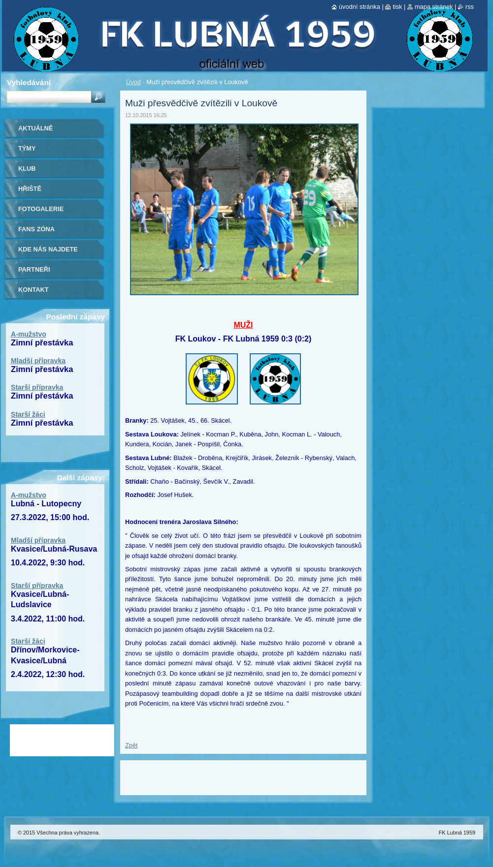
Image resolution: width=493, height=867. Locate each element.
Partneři (34, 269)
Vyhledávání (29, 82)
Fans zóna (36, 229)
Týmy (27, 148)
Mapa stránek (434, 6)
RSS (469, 6)
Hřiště (29, 188)
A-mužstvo (28, 334)
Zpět (131, 745)
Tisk (397, 6)
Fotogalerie (41, 209)
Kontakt (33, 289)
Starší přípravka (37, 387)
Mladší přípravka (38, 361)
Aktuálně (35, 128)
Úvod (133, 82)
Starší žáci (28, 414)
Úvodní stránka (359, 6)
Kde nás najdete (48, 249)
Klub (27, 168)
